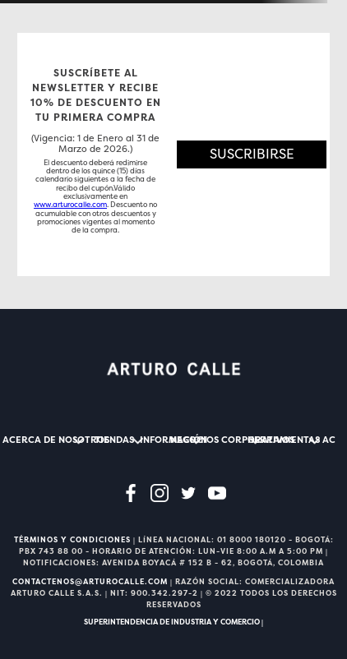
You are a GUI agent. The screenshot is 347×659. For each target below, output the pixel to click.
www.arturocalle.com (70, 205)
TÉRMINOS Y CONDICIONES (72, 540)
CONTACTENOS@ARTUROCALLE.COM (90, 582)
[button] (252, 154)
